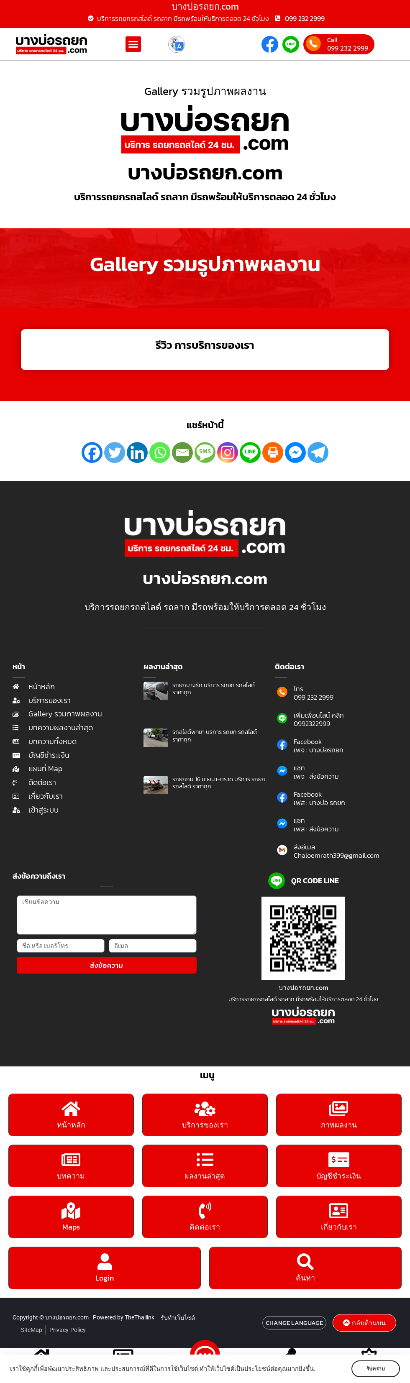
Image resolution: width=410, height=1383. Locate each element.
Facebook (308, 741)
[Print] (272, 452)
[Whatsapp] (159, 452)
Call (332, 40)
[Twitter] (114, 452)
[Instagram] (227, 452)
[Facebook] (92, 452)
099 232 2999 (347, 48)
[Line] (250, 452)
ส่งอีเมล (304, 847)
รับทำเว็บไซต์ (178, 1321)
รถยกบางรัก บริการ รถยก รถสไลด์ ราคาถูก (213, 689)
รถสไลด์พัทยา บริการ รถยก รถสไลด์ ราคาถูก (214, 736)
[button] (133, 44)
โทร (298, 689)
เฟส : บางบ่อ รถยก (319, 802)
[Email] (182, 452)
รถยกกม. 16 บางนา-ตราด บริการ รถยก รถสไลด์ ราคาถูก (218, 783)
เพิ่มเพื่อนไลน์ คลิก (319, 715)
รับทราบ (375, 1369)
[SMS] (205, 452)
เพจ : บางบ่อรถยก (318, 749)
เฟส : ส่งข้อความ (316, 829)
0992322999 (312, 723)
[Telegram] (318, 452)
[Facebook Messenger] (295, 452)
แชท (299, 768)
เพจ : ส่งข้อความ (316, 776)
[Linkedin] (137, 452)
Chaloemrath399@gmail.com (336, 855)
